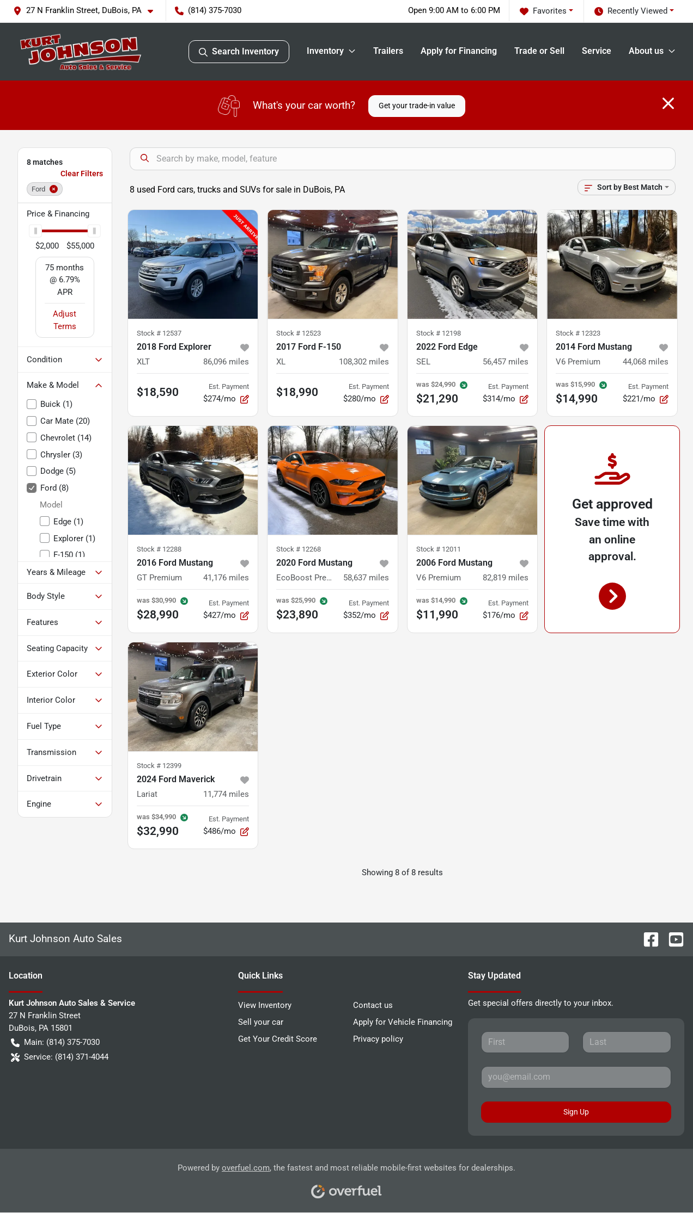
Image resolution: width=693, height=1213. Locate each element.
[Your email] (576, 1077)
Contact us (373, 1005)
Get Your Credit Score (277, 1039)
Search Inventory (239, 51)
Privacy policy (378, 1039)
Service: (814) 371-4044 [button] (59, 1057)
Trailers (388, 51)
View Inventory (264, 1005)
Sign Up (576, 1111)
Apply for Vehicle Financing (402, 1022)
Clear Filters (81, 173)
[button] (87, 10)
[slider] (35, 231)
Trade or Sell (539, 51)
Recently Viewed (630, 11)
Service (596, 51)
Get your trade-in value (417, 105)
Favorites (543, 11)
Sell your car (260, 1022)
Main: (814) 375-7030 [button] (55, 1042)
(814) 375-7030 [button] (208, 10)
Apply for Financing (459, 51)
